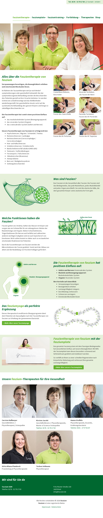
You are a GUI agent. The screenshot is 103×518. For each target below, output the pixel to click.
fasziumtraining (56, 17)
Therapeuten (87, 17)
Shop (97, 17)
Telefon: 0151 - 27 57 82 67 (80, 428)
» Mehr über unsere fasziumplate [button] (68, 367)
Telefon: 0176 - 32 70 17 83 (46, 428)
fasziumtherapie (21, 17)
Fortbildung (72, 17)
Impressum (46, 507)
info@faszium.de (59, 492)
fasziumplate (39, 17)
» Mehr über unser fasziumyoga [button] (16, 323)
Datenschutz (56, 507)
